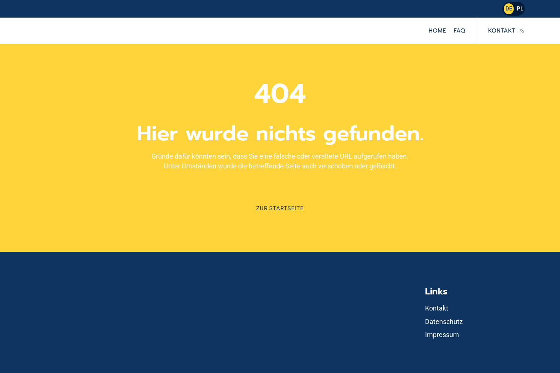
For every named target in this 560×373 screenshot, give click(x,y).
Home (437, 31)
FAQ (459, 31)
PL (520, 8)
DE (508, 8)
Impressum (442, 335)
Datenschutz (444, 321)
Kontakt (502, 31)
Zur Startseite (280, 208)
